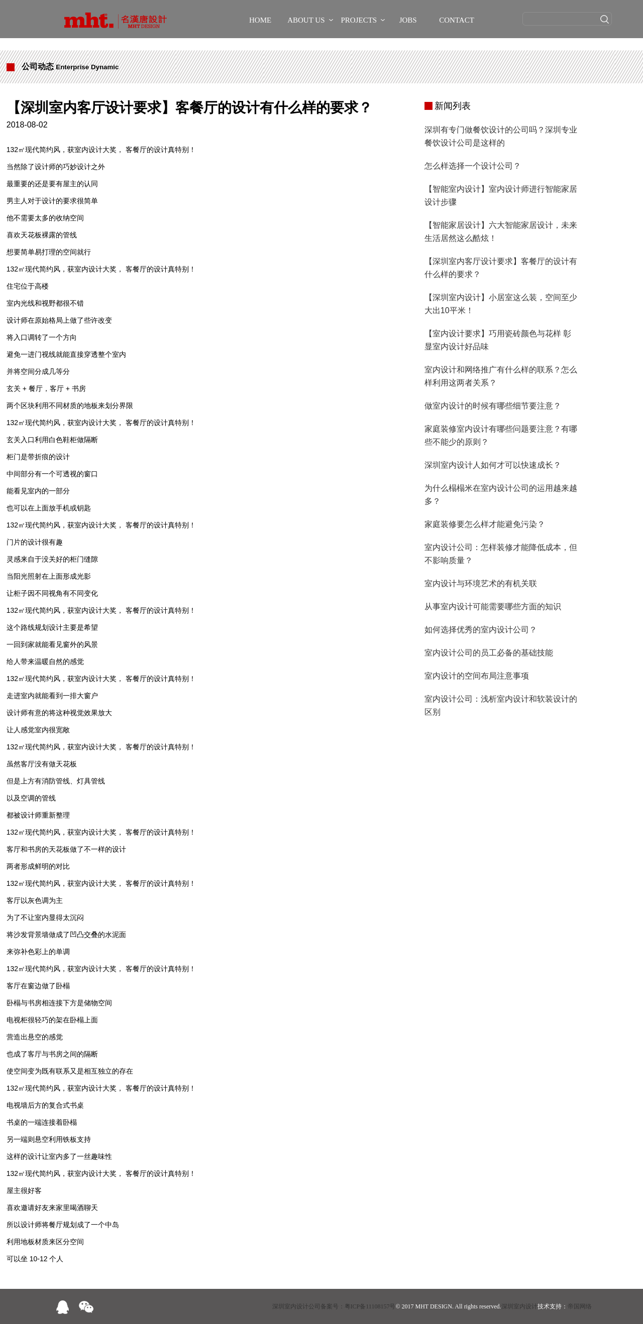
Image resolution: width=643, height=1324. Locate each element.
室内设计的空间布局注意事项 (476, 676)
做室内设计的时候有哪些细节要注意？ (492, 406)
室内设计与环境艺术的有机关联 (480, 583)
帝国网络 (580, 1306)
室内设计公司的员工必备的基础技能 (488, 652)
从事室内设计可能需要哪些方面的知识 (492, 606)
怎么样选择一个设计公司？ (472, 166)
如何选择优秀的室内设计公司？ (480, 629)
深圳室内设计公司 (296, 1306)
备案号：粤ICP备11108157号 (358, 1306)
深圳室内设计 (519, 1306)
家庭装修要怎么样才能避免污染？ (484, 524)
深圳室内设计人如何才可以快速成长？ (492, 465)
